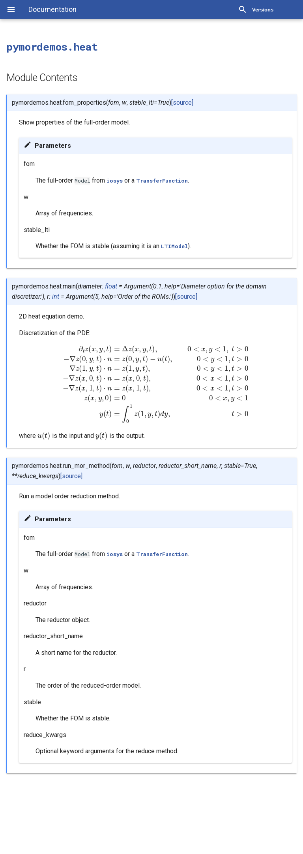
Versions (262, 10)
